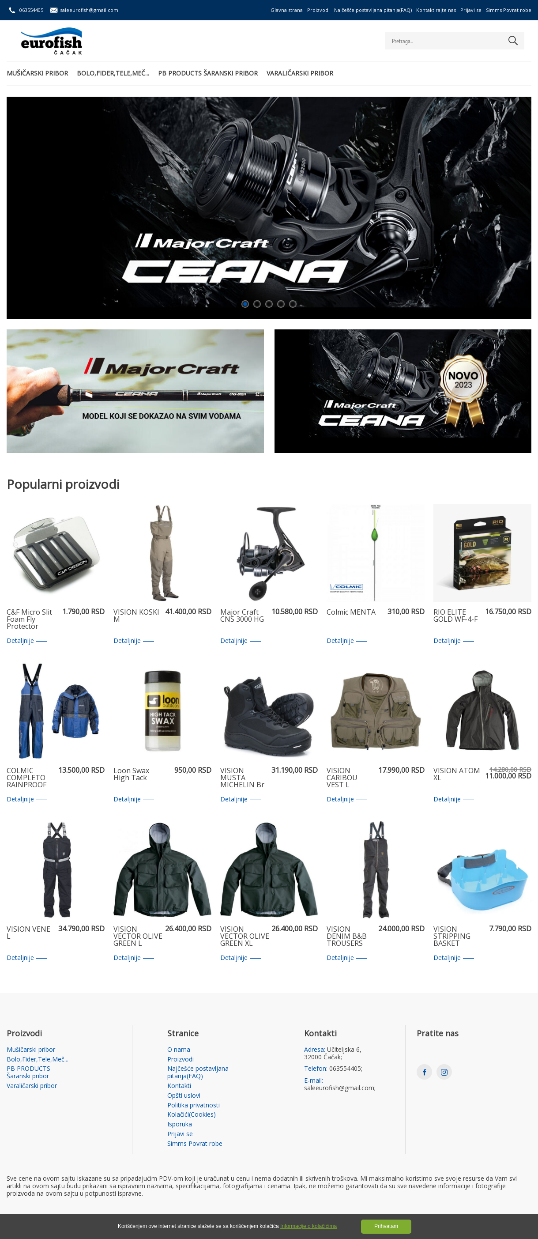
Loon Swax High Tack (131, 774)
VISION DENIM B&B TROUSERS (347, 936)
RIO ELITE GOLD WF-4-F (455, 616)
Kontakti (179, 1086)
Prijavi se (471, 10)
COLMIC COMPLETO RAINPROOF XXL (26, 778)
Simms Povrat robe (508, 10)
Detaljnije (27, 641)
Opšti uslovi (183, 1095)
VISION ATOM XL (456, 774)
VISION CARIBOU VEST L (342, 778)
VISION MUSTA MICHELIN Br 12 (242, 778)
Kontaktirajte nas (436, 10)
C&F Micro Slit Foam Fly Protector (29, 619)
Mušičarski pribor (37, 73)
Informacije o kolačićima (308, 1226)
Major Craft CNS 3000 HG (242, 616)
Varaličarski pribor (300, 73)
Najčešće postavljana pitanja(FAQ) (373, 10)
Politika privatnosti (193, 1105)
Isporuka (179, 1124)
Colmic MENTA (351, 612)
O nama (178, 1050)
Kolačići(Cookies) (191, 1114)
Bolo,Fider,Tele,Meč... (113, 73)
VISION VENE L (28, 933)
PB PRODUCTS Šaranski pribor (208, 73)
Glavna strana (287, 10)
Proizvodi (318, 10)
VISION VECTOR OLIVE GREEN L (137, 936)
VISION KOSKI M (136, 616)
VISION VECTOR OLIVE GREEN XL (244, 936)
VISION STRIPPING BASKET (451, 936)
